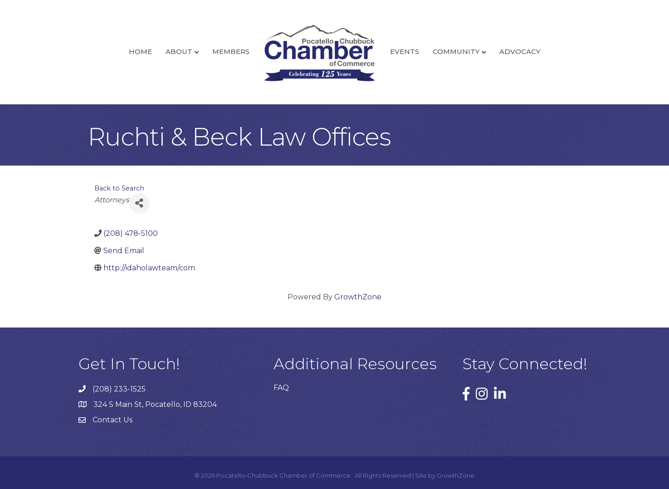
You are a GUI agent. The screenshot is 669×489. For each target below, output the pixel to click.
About (179, 51)
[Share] (139, 203)
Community (456, 51)
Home (140, 51)
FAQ (281, 387)
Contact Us (112, 420)
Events (404, 51)
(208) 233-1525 (119, 389)
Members (230, 51)
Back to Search (119, 188)
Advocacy (519, 51)
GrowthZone (357, 297)
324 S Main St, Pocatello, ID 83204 (155, 404)
